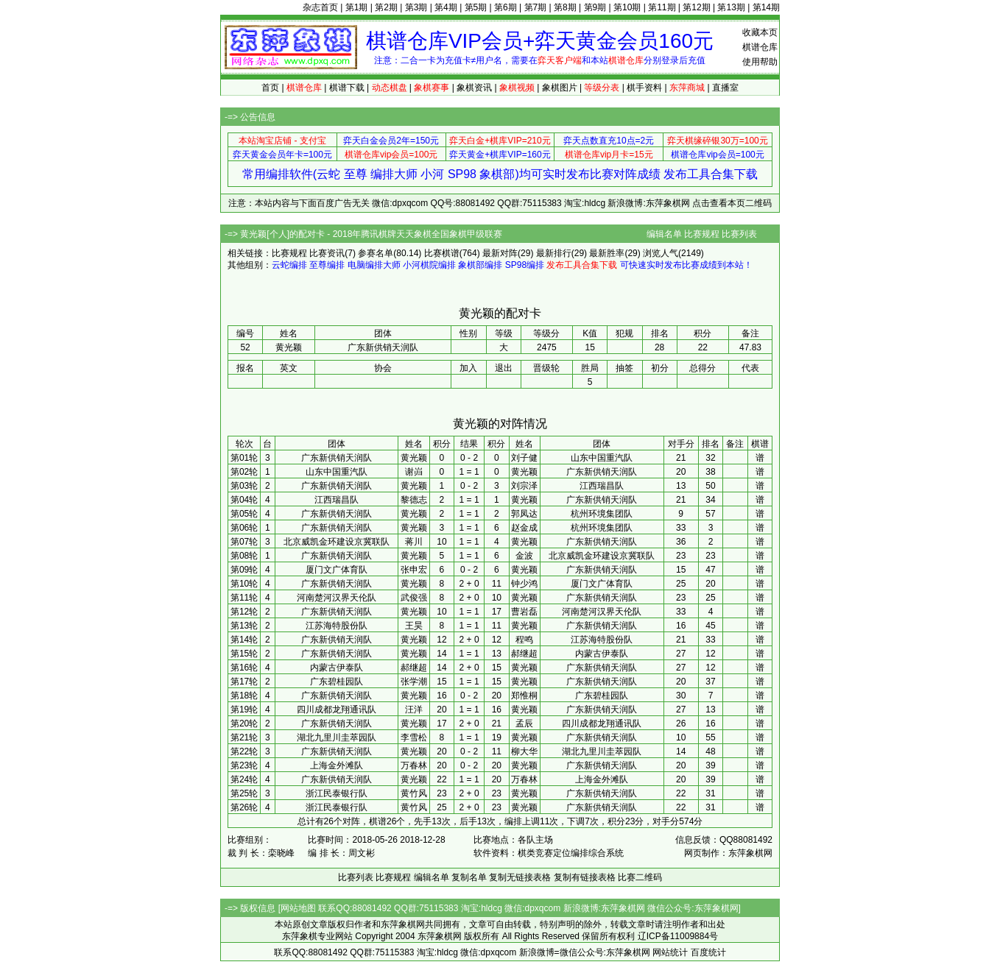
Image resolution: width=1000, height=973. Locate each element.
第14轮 (244, 639)
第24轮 (244, 779)
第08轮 (244, 556)
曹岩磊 (524, 611)
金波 (524, 556)
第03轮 (244, 486)
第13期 (730, 7)
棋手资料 (644, 87)
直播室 (725, 87)
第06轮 (244, 528)
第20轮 (244, 723)
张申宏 (414, 570)
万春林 (414, 765)
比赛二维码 (640, 877)
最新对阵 (500, 253)
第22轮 (244, 751)
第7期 (535, 7)
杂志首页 (320, 7)
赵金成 (524, 528)
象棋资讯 (474, 87)
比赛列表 (739, 234)
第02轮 (244, 472)
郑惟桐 (524, 695)
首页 (270, 87)
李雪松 (414, 737)
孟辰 (524, 723)
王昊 (414, 625)
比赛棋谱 (441, 253)
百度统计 (708, 952)
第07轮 (244, 542)
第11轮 (244, 597)
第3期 (416, 7)
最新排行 (553, 253)
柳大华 (524, 751)
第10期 (627, 7)
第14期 (766, 7)
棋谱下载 (347, 87)
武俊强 (414, 597)
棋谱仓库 (760, 47)
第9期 (595, 7)
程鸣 (524, 639)
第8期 (565, 7)
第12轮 (244, 611)
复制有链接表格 (585, 877)
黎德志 (414, 500)
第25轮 (244, 793)
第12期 (696, 7)
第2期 (386, 7)
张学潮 (414, 681)
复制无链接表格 (520, 877)
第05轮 (244, 514)
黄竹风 (414, 793)
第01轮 (244, 458)
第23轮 (244, 765)
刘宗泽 (524, 486)
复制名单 (469, 877)
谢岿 (414, 472)
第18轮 (244, 695)
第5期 (476, 7)
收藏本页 (760, 32)
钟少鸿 (524, 584)
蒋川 (414, 542)
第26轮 (244, 807)
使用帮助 (760, 62)
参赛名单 (375, 253)
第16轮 (244, 667)
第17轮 (244, 681)
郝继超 (524, 653)
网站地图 (298, 908)
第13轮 (244, 625)
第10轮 (244, 584)
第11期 (661, 7)
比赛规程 (701, 234)
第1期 (356, 7)
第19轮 (244, 709)
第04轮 (244, 500)
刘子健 (524, 458)
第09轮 (244, 570)
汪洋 (414, 709)
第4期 (445, 7)
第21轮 (244, 737)
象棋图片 (559, 87)
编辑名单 (664, 234)
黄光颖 (414, 458)
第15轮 (244, 653)
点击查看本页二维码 (732, 203)
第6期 (505, 7)
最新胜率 (606, 253)
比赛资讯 (327, 253)
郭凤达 (524, 514)
